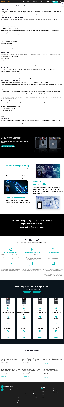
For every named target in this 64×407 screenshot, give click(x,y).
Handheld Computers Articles (45, 394)
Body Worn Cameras (19, 395)
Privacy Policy (56, 388)
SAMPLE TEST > (37, 291)
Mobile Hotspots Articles (44, 391)
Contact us (55, 1)
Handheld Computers (19, 392)
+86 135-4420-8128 (8, 386)
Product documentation (28, 389)
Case (26, 395)
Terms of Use (56, 390)
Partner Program (35, 391)
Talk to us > (27, 291)
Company (47, 1)
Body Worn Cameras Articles (45, 397)
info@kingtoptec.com (9, 389)
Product (28, 1)
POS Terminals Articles (46, 399)
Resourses (41, 1)
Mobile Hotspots (19, 389)
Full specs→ (8, 337)
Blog (26, 393)
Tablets (18, 400)
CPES (18, 402)
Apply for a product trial (8, 146)
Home (23, 1)
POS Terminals (19, 398)
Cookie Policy (56, 392)
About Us (35, 388)
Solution (35, 1)
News (34, 393)
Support (26, 391)
